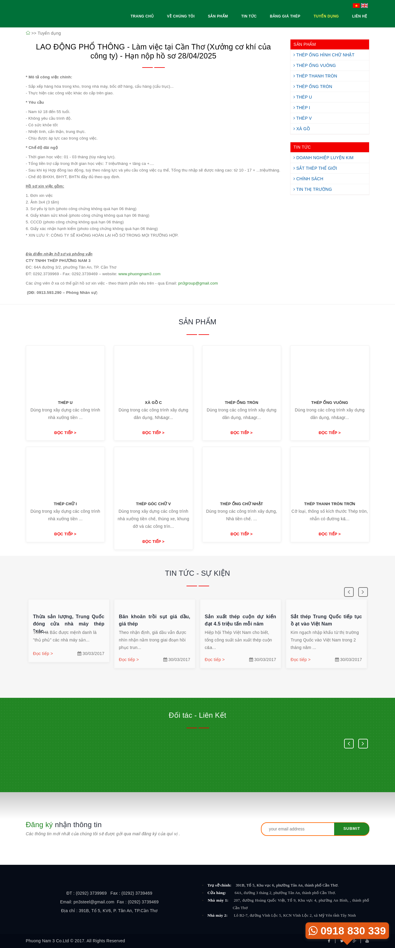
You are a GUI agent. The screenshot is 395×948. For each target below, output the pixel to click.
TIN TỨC (302, 147)
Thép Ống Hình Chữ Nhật (324, 54)
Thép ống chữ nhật (241, 504)
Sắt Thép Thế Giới (315, 168)
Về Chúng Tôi (181, 16)
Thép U (302, 97)
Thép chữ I (65, 504)
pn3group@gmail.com (198, 283)
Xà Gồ (301, 128)
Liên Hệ (359, 16)
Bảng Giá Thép (285, 16)
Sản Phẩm (218, 16)
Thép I (301, 107)
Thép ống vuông (329, 402)
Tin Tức (249, 16)
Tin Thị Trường (312, 189)
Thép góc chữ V (153, 504)
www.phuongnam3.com (139, 274)
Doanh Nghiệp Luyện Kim (323, 157)
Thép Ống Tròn (312, 86)
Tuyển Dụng (326, 16)
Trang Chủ (142, 16)
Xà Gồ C (153, 402)
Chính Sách (308, 178)
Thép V (302, 118)
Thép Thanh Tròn (315, 76)
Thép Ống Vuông (314, 65)
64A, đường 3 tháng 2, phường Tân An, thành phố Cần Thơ (285, 892)
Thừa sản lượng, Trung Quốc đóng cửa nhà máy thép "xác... (69, 624)
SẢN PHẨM (304, 44)
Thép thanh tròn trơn (329, 504)
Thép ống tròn (241, 402)
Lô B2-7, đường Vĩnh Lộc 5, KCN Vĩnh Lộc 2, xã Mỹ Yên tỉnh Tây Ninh (295, 915)
